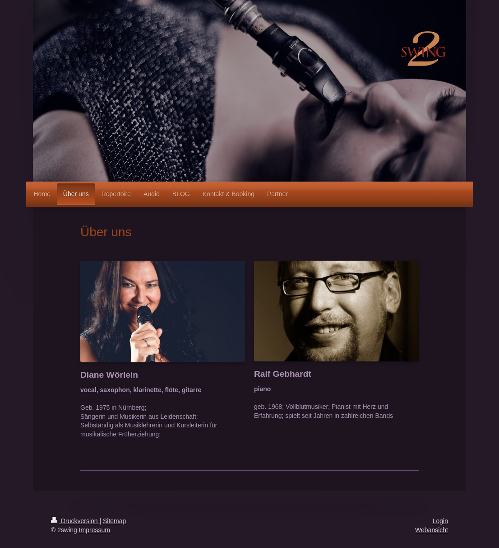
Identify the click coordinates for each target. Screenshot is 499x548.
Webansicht (431, 530)
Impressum (94, 530)
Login (440, 521)
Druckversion (75, 521)
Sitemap (114, 521)
